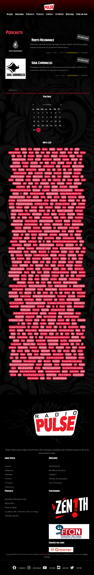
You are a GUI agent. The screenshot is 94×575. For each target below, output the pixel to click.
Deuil (60, 317)
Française (22, 242)
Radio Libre (27, 228)
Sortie (70, 269)
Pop (75, 163)
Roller (43, 320)
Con (57, 334)
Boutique (70, 14)
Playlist (40, 14)
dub (55, 53)
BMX (67, 320)
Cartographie (13, 296)
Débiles (80, 255)
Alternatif (57, 159)
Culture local (76, 221)
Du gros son (14, 371)
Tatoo (82, 242)
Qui (19, 334)
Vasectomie (73, 187)
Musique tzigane (78, 286)
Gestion (56, 269)
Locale (69, 306)
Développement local (58, 310)
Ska (64, 180)
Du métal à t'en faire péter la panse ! (65, 242)
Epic (28, 187)
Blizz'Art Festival (77, 166)
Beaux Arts (42, 252)
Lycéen (80, 351)
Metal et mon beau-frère (37, 286)
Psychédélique (17, 245)
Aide (75, 354)
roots (61, 53)
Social (43, 197)
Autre (67, 334)
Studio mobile (74, 228)
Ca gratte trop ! (71, 358)
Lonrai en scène (78, 375)
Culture (23, 149)
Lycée (83, 180)
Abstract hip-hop (16, 224)
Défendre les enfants (37, 194)
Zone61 (37, 320)
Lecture (61, 300)
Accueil (10, 14)
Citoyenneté (19, 317)
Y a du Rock (18, 300)
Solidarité (36, 180)
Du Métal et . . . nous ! (16, 320)
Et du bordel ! (80, 207)
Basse (83, 252)
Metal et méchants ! (46, 221)
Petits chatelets (33, 378)
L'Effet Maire (79, 190)
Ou (40, 242)
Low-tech (61, 320)
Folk (80, 163)
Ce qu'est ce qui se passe (55, 358)
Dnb (71, 235)
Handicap (12, 248)
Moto (53, 351)
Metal (77, 149)
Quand (13, 334)
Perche (74, 324)
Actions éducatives (73, 300)
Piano (28, 259)
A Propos (9, 482)
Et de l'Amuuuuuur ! (63, 324)
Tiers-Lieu (16, 163)
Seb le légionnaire (30, 361)
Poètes (31, 276)
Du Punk (37, 159)
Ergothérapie (80, 276)
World (58, 166)
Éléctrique (62, 255)
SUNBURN (81, 204)
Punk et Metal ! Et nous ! (28, 371)
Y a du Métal (62, 296)
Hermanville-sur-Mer (35, 231)
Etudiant (71, 231)
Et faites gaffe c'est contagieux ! (44, 296)
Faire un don (81, 14)
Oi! (25, 156)
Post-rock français (50, 317)
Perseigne (63, 200)
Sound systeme (17, 289)
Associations (46, 269)
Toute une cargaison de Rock (35, 303)
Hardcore (75, 177)
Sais (39, 293)
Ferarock (31, 156)
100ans (11, 180)
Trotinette (28, 320)
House (31, 153)
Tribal (49, 283)
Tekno (27, 235)
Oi (28, 327)
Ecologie (55, 153)
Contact (49, 14)
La (70, 286)
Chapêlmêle (38, 173)
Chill (13, 156)
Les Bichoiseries (48, 166)
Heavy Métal (14, 306)
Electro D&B (67, 173)
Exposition (30, 341)
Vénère (11, 204)
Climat (58, 238)
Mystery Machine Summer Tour (70, 194)
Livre (30, 218)
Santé (64, 197)
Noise (29, 197)
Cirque (71, 252)
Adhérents (9, 487)
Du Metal (12, 200)
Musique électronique (66, 313)
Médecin (79, 231)
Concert (57, 207)
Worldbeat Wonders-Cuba (15, 499)
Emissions (12, 347)
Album (74, 347)
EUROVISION (24, 265)
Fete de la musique (17, 177)
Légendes (66, 159)
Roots (25, 153)
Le (18, 324)
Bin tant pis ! (13, 293)
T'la (51, 293)
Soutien (64, 252)
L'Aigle (74, 204)
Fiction (82, 327)
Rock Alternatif (30, 289)
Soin (72, 276)
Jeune (36, 354)
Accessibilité (64, 344)
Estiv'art (81, 197)
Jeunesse (77, 173)
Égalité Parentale (52, 194)
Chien (83, 337)
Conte (44, 180)
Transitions (33, 347)
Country (35, 197)
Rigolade (53, 255)
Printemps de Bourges (66, 330)
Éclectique (36, 190)
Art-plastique (29, 300)
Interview (37, 149)
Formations (79, 218)
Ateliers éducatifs (31, 221)
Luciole (28, 180)
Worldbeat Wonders (57, 470)
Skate (73, 320)
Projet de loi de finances (24, 204)
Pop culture (77, 170)
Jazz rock (61, 265)
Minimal (35, 262)
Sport (30, 173)
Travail (56, 218)
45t (65, 170)
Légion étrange (26, 296)
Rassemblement (77, 224)
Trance (50, 286)
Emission (71, 200)
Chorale (20, 351)
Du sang (67, 224)
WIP (81, 159)
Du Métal (61, 163)
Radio (47, 163)
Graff (42, 262)
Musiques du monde (18, 159)
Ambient (70, 262)
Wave (48, 262)
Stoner (11, 207)
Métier (34, 187)
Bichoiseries (72, 197)
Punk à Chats (48, 300)
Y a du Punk (81, 296)
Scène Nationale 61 (15, 252)
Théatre (69, 183)
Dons (13, 351)
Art (82, 177)
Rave (83, 200)
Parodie (23, 279)
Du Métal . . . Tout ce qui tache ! (62, 190)
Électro (79, 238)
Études (70, 218)
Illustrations (81, 293)
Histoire (62, 153)
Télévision (19, 255)
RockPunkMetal (22, 337)
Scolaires (54, 200)
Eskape (23, 354)
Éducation (14, 242)
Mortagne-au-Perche (62, 204)
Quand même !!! (79, 303)
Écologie (34, 207)
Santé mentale (46, 354)
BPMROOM (75, 337)
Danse (49, 197)
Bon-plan (66, 351)
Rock (30, 149)
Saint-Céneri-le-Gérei (17, 197)
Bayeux (54, 214)
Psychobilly (45, 310)
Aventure (43, 313)
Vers (23, 324)
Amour (81, 354)
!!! (82, 344)
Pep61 (41, 207)
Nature (13, 214)
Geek (70, 170)
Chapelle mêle (17, 238)
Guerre (26, 272)
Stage (40, 238)
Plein (55, 327)
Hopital (56, 365)
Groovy (83, 153)
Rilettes (67, 293)
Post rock (69, 265)
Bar (73, 293)
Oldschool (67, 177)
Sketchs (13, 375)
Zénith (30, 354)
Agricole (16, 279)
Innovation (56, 361)
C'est (36, 334)
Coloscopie (78, 211)
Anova (35, 245)
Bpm (62, 276)
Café (37, 276)
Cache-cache (74, 371)
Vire (51, 204)
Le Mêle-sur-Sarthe (41, 204)
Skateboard (51, 320)
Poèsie (38, 269)
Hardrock (74, 159)
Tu (34, 293)
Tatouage (48, 173)
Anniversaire (45, 351)
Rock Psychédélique (31, 224)
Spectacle (44, 279)
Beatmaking (36, 259)
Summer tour (62, 228)
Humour (69, 163)
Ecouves (46, 214)
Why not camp (37, 177)
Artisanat (55, 276)
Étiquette (28, 293)
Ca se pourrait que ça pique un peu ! (22, 365)
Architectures (22, 347)
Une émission (41, 344)
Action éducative (17, 211)
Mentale (51, 324)
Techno (53, 163)
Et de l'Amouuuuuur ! (28, 306)
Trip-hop (38, 156)
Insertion (54, 279)
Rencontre (78, 265)
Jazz (24, 183)
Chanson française (20, 173)
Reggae (59, 149)
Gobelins (23, 358)
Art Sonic (42, 170)
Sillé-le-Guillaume (65, 375)
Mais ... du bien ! (16, 166)
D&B (41, 163)
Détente (21, 170)
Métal (31, 183)
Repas (68, 347)
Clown (30, 279)
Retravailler (44, 183)
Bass (42, 153)
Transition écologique (47, 245)
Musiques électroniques (17, 327)
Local (17, 149)
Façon (51, 334)
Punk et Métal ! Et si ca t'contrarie (70, 289)
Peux (20, 293)
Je (53, 306)
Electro (44, 149)
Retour (35, 324)
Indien (42, 378)
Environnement (31, 170)
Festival (52, 149)
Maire (34, 238)
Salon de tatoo (79, 306)
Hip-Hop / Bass (25, 310)
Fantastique (21, 283)
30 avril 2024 (83, 37)
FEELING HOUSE (11, 515)
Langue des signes (61, 286)
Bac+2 (39, 272)
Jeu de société (16, 344)
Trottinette (81, 320)
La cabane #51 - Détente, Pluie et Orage (21, 511)
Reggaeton (30, 248)
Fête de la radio (35, 166)
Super (78, 330)
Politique (19, 207)
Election (49, 327)
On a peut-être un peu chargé (72, 361)
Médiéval (31, 283)
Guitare (38, 300)
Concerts (82, 347)
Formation (45, 190)
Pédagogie (35, 351)
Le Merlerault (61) (75, 341)
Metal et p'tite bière (70, 283)
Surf (46, 265)
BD (41, 224)
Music (64, 231)
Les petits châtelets (59, 378)
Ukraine (26, 238)
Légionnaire (72, 255)
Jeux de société (53, 341)
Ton (56, 293)
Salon (73, 351)
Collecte (74, 272)
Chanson (71, 207)
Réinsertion (63, 279)
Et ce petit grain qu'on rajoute (70, 248)
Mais (23, 334)
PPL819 (26, 194)
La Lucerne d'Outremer (51, 231)
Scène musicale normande (47, 330)
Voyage (16, 235)
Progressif (71, 214)
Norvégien (30, 269)
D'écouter (43, 334)
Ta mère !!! (40, 306)
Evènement (14, 354)
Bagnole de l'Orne (24, 214)
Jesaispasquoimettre (53, 371)
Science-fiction (14, 276)
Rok (61, 293)
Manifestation (46, 218)
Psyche (77, 180)
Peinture (12, 337)
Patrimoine (20, 248)
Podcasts (30, 14)
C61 (81, 245)
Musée (26, 252)
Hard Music (57, 173)
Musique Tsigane (51, 289)
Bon (72, 334)
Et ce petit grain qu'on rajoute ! (33, 375)
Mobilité (54, 187)
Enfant (37, 279)
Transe (74, 259)
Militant (81, 358)
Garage (79, 156)
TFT (26, 211)
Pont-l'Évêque (36, 214)
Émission (42, 211)
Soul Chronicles (41, 63)
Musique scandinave (17, 269)
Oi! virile (46, 272)
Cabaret (77, 235)
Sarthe (24, 276)
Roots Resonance (42, 40)
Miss (42, 327)
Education (47, 361)
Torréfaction (45, 276)
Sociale (37, 368)
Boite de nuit (79, 269)
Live (54, 170)
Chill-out (55, 259)
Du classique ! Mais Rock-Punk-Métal (59, 303)
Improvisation (46, 228)
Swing (80, 259)
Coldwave (80, 214)
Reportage (59, 245)
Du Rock (30, 159)
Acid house (56, 180)
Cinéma (25, 166)
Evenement (39, 265)
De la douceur (57, 224)
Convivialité (60, 347)
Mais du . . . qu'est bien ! (65, 211)
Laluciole (82, 272)
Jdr (22, 235)
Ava (55, 300)
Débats (72, 156)
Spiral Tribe (9, 503)
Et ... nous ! (71, 296)
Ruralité (15, 194)
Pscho (54, 262)
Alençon (47, 177)
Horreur (56, 197)
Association (17, 183)
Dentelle (33, 252)
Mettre (45, 293)
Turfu (29, 324)
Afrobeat (79, 262)
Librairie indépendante (71, 317)
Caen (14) (63, 341)
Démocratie (48, 365)
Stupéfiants (21, 187)
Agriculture (69, 245)
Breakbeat (20, 259)
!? (43, 242)
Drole (82, 371)
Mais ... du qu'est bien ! (25, 368)
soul (56, 75)
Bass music (57, 283)
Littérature (49, 207)
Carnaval (18, 228)
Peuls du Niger (11, 507)
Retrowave (62, 262)
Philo (31, 265)
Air (60, 327)
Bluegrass (79, 334)
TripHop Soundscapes (58, 478)
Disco (59, 177)
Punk (66, 149)
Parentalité (63, 187)
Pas (62, 334)
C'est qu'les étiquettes (36, 358)
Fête (78, 200)
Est (83, 330)
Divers (70, 153)
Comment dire (53, 344)
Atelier (53, 265)
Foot (59, 351)
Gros (31, 337)
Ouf (72, 344)
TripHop (39, 317)
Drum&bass (46, 259)
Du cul (46, 200)
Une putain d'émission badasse (73, 368)
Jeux (64, 207)
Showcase (27, 245)
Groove (14, 265)
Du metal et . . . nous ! (43, 248)
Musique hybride (31, 330)
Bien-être (28, 255)
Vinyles (70, 180)
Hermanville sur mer (19, 231)
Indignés (38, 365)
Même (30, 334)
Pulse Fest (33, 211)
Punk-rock (36, 310)
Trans (48, 306)
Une (48, 211)
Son (84, 248)
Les (65, 327)
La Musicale (63, 156)
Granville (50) (40, 341)
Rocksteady (19, 180)
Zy (48, 554)
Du (76, 245)
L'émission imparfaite (41, 255)
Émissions (19, 14)
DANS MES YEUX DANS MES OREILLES (26, 313)
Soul (48, 153)
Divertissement (58, 354)
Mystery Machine (14, 153)
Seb (75, 365)
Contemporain (17, 262)
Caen (23, 341)
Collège (37, 218)
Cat (40, 187)
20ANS (28, 177)
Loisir (59, 170)
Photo (13, 218)
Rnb (19, 218)
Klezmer (40, 289)
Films (33, 272)
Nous (41, 337)
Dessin (24, 218)
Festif (43, 283)
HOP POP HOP (43, 235)
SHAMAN (47, 187)
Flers (39, 361)
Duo (12, 255)
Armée (27, 351)
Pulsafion (53, 474)
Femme (51, 347)
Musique (54, 156)
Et (36, 337)
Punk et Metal (49, 238)
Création (20, 330)
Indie (48, 170)
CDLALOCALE (55, 252)
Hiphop (19, 156)
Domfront (62, 214)
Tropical (63, 259)
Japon (53, 183)
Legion (27, 207)
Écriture (12, 330)
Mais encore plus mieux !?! (51, 368)
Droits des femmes (15, 272)
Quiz (11, 358)
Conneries (36, 228)
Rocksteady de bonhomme (60, 272)
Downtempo (52, 313)
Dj (69, 259)
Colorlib (66, 554)
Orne (36, 183)
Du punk (55, 248)
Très (19, 375)
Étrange (81, 365)
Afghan (63, 269)
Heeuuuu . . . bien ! (29, 344)
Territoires (42, 347)
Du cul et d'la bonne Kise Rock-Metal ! (29, 200)
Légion (13, 368)
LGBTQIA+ (47, 224)
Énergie (64, 371)
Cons (13, 259)
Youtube (68, 354)
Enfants (33, 235)
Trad (37, 283)
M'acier (62, 306)
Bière (14, 170)
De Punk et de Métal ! (17, 303)
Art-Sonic (25, 163)
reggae (48, 53)
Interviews (35, 327)
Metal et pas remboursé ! (18, 286)
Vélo (53, 177)
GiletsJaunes (16, 361)
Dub (71, 149)
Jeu (17, 358)
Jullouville (60, 183)
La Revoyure (32, 242)
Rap (49, 180)
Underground (47, 159)
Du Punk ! (43, 324)
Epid (67, 276)
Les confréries (73, 327)
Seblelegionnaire (68, 238)
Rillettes (67, 221)
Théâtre (63, 218)
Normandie (53, 235)
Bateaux (16, 341)
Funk (37, 153)
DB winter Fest (51, 375)
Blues (76, 153)
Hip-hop (46, 156)
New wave (27, 262)
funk (63, 75)
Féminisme (77, 183)
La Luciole (34, 163)
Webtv (49, 378)
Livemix (78, 313)
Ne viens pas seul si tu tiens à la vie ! (57, 337)
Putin (77, 344)
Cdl (55, 228)
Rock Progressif (66, 365)
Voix (77, 252)
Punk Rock (58, 221)
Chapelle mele (18, 221)
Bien (53, 211)
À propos (59, 14)
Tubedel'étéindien (75, 279)
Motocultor (66, 166)
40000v (40, 371)
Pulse (48, 242)
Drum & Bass (63, 235)
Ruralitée (70, 310)
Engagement (30, 317)
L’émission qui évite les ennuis (20, 190)
